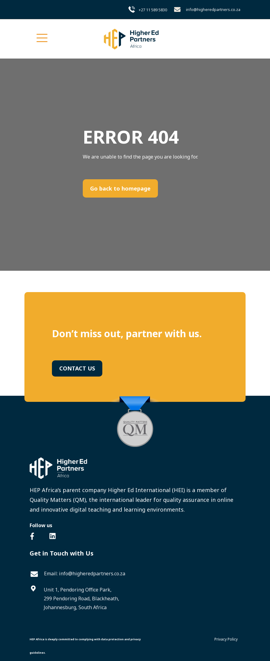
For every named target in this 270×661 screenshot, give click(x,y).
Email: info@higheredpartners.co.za (84, 573)
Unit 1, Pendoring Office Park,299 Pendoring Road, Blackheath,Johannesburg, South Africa (81, 598)
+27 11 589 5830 (153, 10)
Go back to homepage (120, 188)
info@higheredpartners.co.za (213, 9)
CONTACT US (77, 368)
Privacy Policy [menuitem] (226, 639)
